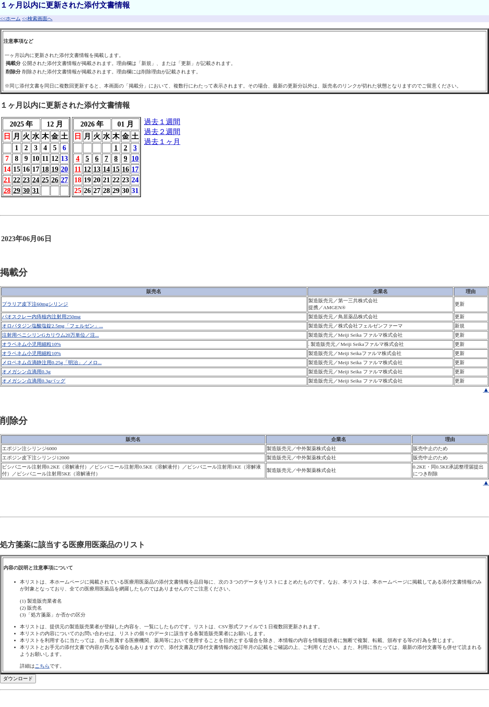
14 (106, 169)
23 (26, 180)
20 (64, 169)
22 (16, 180)
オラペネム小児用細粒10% (31, 344)
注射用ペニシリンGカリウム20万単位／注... (50, 335)
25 (45, 180)
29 (16, 190)
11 (77, 169)
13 (96, 169)
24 (35, 180)
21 (7, 180)
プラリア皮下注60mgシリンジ (35, 304)
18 (45, 169)
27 (64, 180)
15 (116, 169)
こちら (42, 666)
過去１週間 (162, 122)
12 (87, 169)
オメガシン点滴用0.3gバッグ (33, 381)
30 (26, 190)
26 (54, 180)
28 (7, 190)
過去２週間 (162, 132)
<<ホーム (10, 18)
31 (35, 190)
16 (125, 169)
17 (135, 169)
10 (135, 158)
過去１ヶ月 (162, 142)
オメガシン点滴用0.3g (26, 372)
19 (54, 169)
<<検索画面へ (37, 18)
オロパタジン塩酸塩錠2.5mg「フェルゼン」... (52, 326)
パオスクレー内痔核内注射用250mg (41, 316)
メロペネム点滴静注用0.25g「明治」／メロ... (52, 362)
